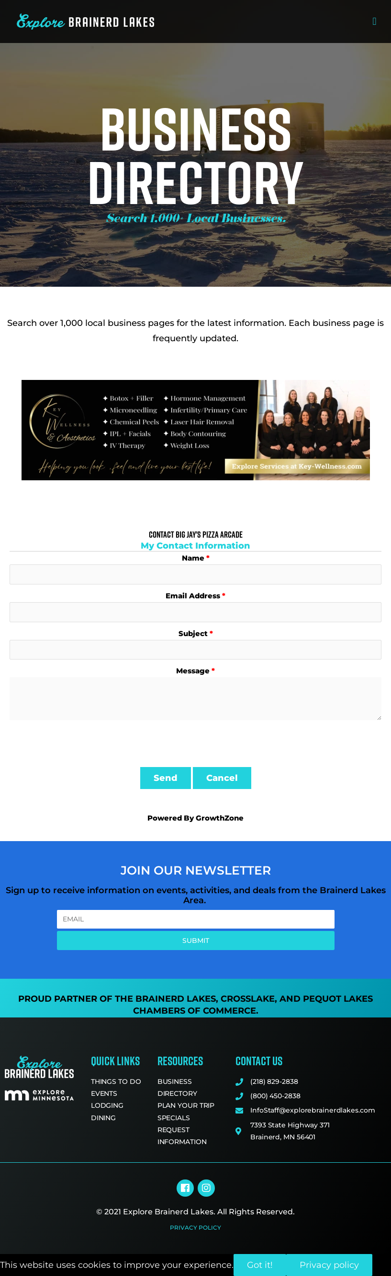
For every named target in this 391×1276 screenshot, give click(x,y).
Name (193, 557)
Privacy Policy (195, 1227)
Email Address (193, 595)
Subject (193, 633)
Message (193, 670)
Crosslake (248, 999)
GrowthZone (220, 817)
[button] (374, 22)
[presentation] (82, 743)
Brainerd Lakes (175, 999)
